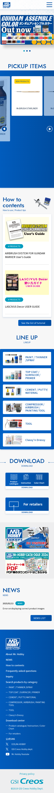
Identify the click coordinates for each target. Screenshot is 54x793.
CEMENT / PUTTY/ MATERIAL (22, 697)
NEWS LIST (40, 618)
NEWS (9, 659)
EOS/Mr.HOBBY (19, 744)
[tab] (24, 51)
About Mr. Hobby (15, 654)
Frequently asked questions (21, 671)
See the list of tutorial (33, 323)
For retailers (15, 733)
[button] (4, 129)
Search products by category (21, 682)
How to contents (15, 665)
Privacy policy (27, 773)
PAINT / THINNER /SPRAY (21, 687)
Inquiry (9, 676)
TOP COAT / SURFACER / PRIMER (24, 692)
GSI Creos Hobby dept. (22, 749)
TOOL (11, 710)
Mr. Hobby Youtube (20, 754)
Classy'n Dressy (16, 715)
